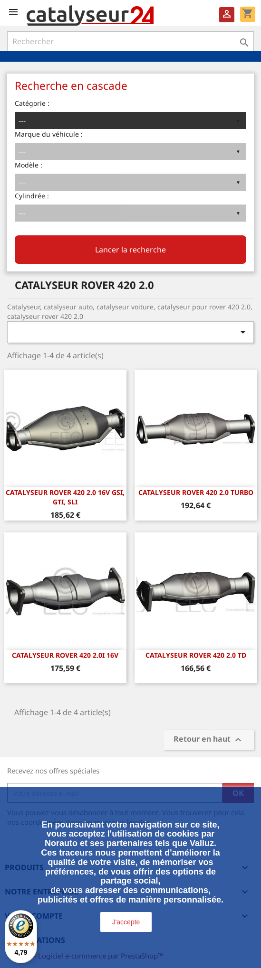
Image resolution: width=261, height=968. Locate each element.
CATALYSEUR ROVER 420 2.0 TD (195, 655)
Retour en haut (209, 740)
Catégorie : (32, 103)
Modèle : (28, 164)
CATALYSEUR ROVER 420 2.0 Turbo (195, 492)
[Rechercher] (130, 41)
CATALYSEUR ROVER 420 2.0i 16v (65, 655)
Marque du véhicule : (49, 134)
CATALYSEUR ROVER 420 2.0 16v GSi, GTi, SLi (65, 497)
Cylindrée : (32, 195)
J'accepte (126, 922)
